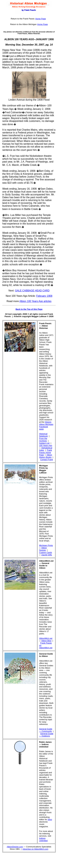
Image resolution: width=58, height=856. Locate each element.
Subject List (44, 443)
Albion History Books (45, 456)
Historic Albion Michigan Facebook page (46, 425)
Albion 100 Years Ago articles (35, 301)
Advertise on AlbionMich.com (35, 849)
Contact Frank (46, 459)
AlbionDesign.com (15, 847)
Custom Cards (45, 552)
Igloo (50, 819)
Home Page (40, 19)
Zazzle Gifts (46, 555)
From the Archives (43, 439)
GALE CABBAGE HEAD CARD (32, 290)
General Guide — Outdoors (46, 734)
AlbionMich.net (45, 638)
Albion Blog (46, 640)
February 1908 (44, 296)
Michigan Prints (46, 545)
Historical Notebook (43, 435)
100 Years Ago (45, 445)
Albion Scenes (43, 549)
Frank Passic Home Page (45, 452)
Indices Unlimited (43, 839)
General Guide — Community (45, 730)
